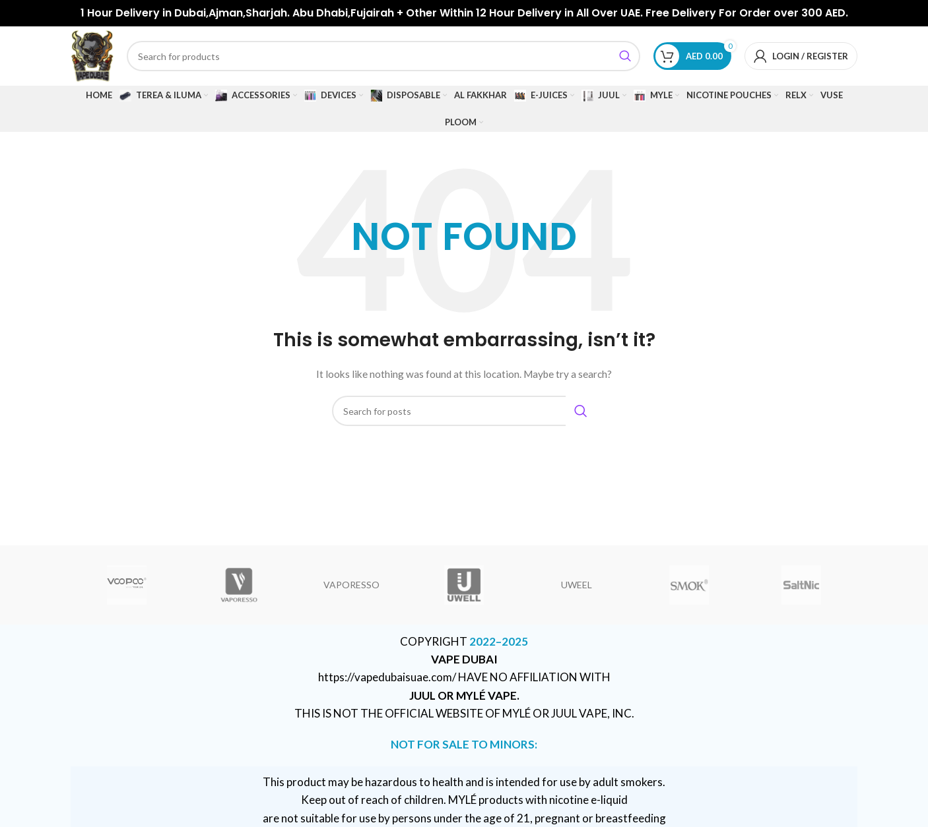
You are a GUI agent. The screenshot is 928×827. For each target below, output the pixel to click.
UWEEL (576, 584)
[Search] (383, 56)
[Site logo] (92, 55)
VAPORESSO (351, 584)
